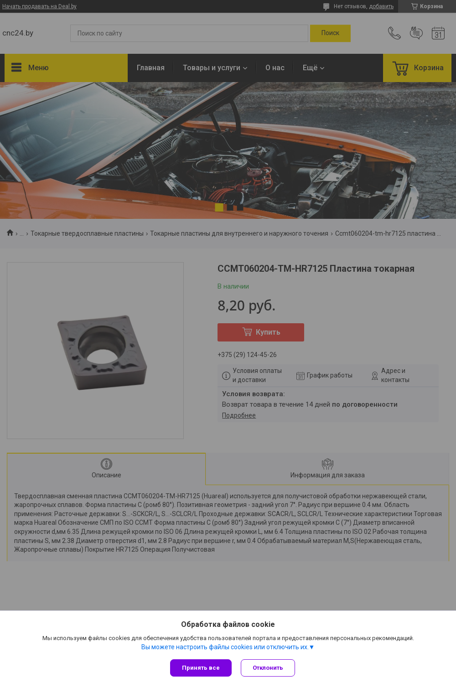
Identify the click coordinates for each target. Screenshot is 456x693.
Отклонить (268, 667)
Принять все (201, 667)
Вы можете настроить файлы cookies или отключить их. (225, 647)
